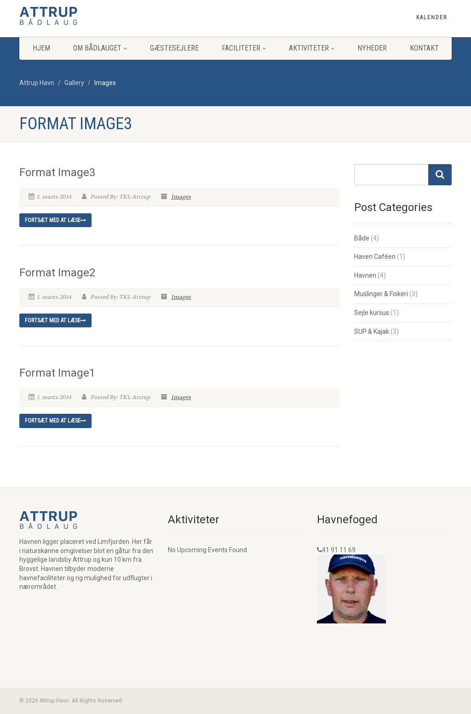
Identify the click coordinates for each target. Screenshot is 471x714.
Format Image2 (57, 272)
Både (361, 238)
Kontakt (424, 48)
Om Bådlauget (100, 48)
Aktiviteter (311, 48)
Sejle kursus (371, 312)
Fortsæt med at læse (55, 220)
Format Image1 (57, 372)
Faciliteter (244, 48)
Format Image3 (57, 172)
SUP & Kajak (371, 331)
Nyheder (372, 48)
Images (181, 196)
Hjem (41, 48)
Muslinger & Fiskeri (381, 293)
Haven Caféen (375, 256)
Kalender (431, 17)
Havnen (365, 275)
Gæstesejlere (174, 48)
